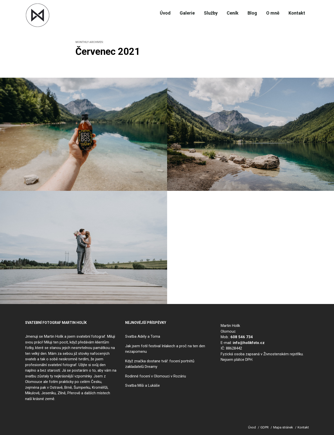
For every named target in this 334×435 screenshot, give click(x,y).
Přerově (73, 393)
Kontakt (296, 13)
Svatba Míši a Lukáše (142, 385)
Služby (201, 13)
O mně (269, 13)
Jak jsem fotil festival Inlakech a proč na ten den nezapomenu (165, 349)
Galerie (174, 13)
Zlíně (62, 393)
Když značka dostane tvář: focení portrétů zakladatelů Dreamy (159, 364)
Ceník (225, 13)
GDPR (264, 427)
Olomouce (33, 381)
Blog (247, 13)
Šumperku (82, 387)
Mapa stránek (283, 427)
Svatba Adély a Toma (142, 336)
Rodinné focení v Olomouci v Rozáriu (155, 376)
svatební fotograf (90, 336)
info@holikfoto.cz (249, 342)
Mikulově (32, 393)
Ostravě (56, 387)
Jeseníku (48, 393)
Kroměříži (100, 387)
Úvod (150, 13)
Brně (68, 387)
